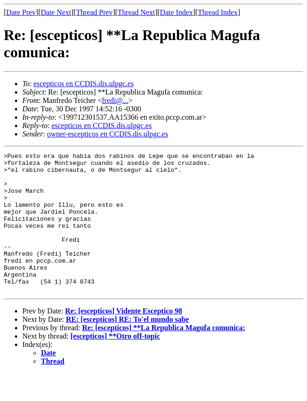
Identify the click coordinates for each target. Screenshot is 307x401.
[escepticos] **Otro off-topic (115, 364)
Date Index (176, 12)
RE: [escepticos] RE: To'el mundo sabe (127, 347)
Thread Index (218, 12)
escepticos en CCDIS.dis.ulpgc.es (83, 84)
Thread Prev (94, 12)
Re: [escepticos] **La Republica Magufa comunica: (163, 356)
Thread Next (136, 12)
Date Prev (21, 12)
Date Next (56, 12)
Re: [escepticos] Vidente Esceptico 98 (123, 339)
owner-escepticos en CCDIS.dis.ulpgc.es (107, 134)
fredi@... (115, 100)
